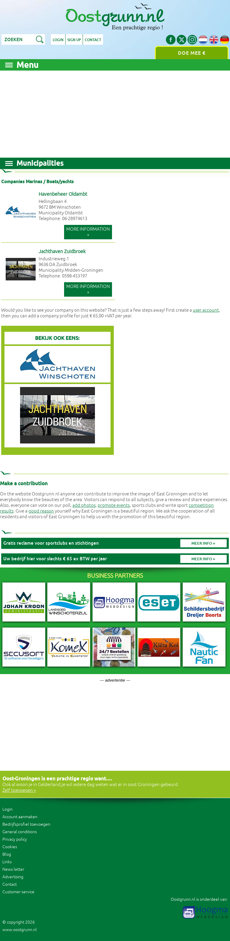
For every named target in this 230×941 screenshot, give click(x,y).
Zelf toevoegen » (19, 790)
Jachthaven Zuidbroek (62, 252)
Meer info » (203, 543)
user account (206, 310)
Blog (6, 854)
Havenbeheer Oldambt (63, 194)
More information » (88, 232)
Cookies (9, 846)
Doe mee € (191, 53)
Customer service (18, 891)
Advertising (12, 876)
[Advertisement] (115, 113)
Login (58, 40)
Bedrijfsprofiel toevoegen (26, 824)
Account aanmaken (19, 816)
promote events (114, 505)
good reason (41, 511)
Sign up (74, 40)
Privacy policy (14, 839)
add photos (84, 505)
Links (7, 861)
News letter (13, 869)
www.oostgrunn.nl (19, 929)
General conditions (19, 831)
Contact (93, 40)
